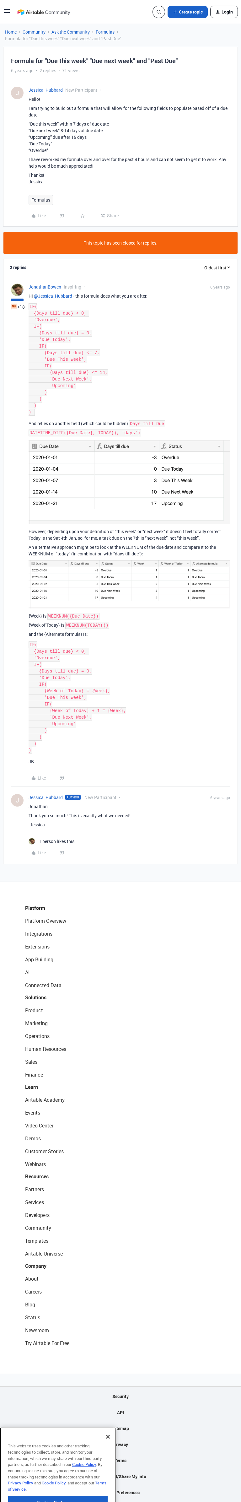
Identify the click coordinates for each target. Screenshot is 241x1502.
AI (27, 972)
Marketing (36, 1023)
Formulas (105, 32)
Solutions (35, 997)
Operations (37, 1036)
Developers (37, 1215)
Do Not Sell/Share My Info (120, 1476)
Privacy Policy (20, 1498)
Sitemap (120, 1428)
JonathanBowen (45, 287)
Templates (36, 1240)
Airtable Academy (45, 1099)
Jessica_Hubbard (46, 90)
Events (32, 1112)
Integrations (38, 933)
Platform (35, 908)
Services (34, 1202)
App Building (39, 959)
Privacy (120, 1444)
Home (11, 32)
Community (34, 32)
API (120, 1412)
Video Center (39, 1125)
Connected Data (43, 985)
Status (32, 1317)
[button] (7, 13)
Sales (31, 1061)
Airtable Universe (44, 1253)
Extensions (37, 946)
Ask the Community (70, 32)
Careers (33, 1291)
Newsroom (37, 1330)
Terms (120, 1460)
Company (35, 1265)
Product (34, 1010)
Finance (34, 1074)
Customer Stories (44, 1151)
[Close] (108, 1452)
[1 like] (51, 841)
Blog (30, 1304)
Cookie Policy (84, 1479)
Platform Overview (45, 920)
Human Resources (45, 1048)
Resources (37, 1176)
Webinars (35, 1164)
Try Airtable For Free (47, 1343)
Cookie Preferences (121, 1492)
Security (120, 1396)
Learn (31, 1086)
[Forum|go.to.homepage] (44, 12)
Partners (34, 1189)
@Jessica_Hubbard (53, 296)
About (32, 1278)
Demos (33, 1138)
